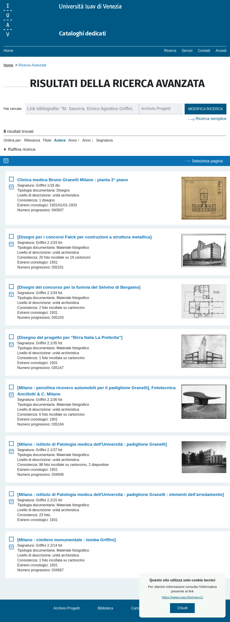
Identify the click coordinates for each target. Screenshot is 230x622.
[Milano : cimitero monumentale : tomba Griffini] (66, 539)
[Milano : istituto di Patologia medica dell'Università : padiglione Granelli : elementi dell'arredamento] (120, 494)
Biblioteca (105, 608)
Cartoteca (139, 608)
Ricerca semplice (211, 118)
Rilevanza (32, 140)
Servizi (187, 50)
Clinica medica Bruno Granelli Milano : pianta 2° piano (72, 179)
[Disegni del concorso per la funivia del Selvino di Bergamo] (78, 287)
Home (8, 50)
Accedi (221, 50)
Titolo (47, 140)
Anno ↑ (74, 140)
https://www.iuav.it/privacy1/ (192, 598)
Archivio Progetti (66, 608)
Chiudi (193, 609)
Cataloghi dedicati (86, 33)
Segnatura (104, 140)
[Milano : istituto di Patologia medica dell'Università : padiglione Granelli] (92, 444)
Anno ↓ (87, 140)
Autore (60, 140)
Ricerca (170, 50)
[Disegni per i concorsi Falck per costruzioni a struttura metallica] (84, 237)
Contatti (204, 50)
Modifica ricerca (205, 109)
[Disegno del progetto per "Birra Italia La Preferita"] (69, 337)
